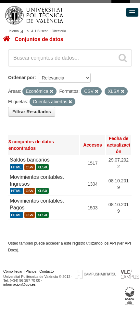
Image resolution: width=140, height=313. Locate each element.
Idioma (17, 31)
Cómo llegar (12, 271)
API (113, 243)
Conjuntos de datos (39, 39)
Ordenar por (21, 77)
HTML (16, 167)
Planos (31, 271)
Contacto (46, 271)
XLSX (42, 167)
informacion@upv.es (19, 284)
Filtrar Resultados (31, 111)
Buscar (42, 31)
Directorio (59, 31)
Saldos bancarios (30, 160)
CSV (29, 167)
